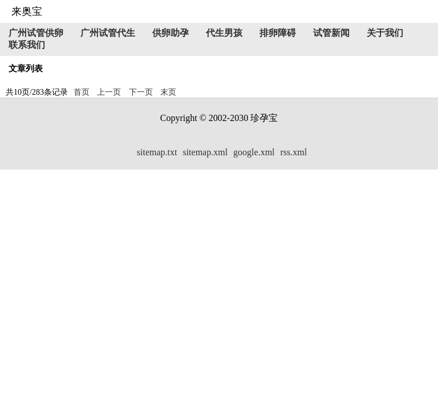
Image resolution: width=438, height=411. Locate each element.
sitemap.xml (205, 152)
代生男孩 (224, 33)
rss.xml (294, 152)
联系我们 (27, 45)
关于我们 (385, 33)
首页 (82, 92)
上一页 (109, 92)
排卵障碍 (277, 33)
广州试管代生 (107, 33)
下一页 (141, 92)
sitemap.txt (157, 152)
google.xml (253, 152)
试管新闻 (331, 33)
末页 (168, 92)
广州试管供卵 (36, 33)
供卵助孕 (170, 33)
